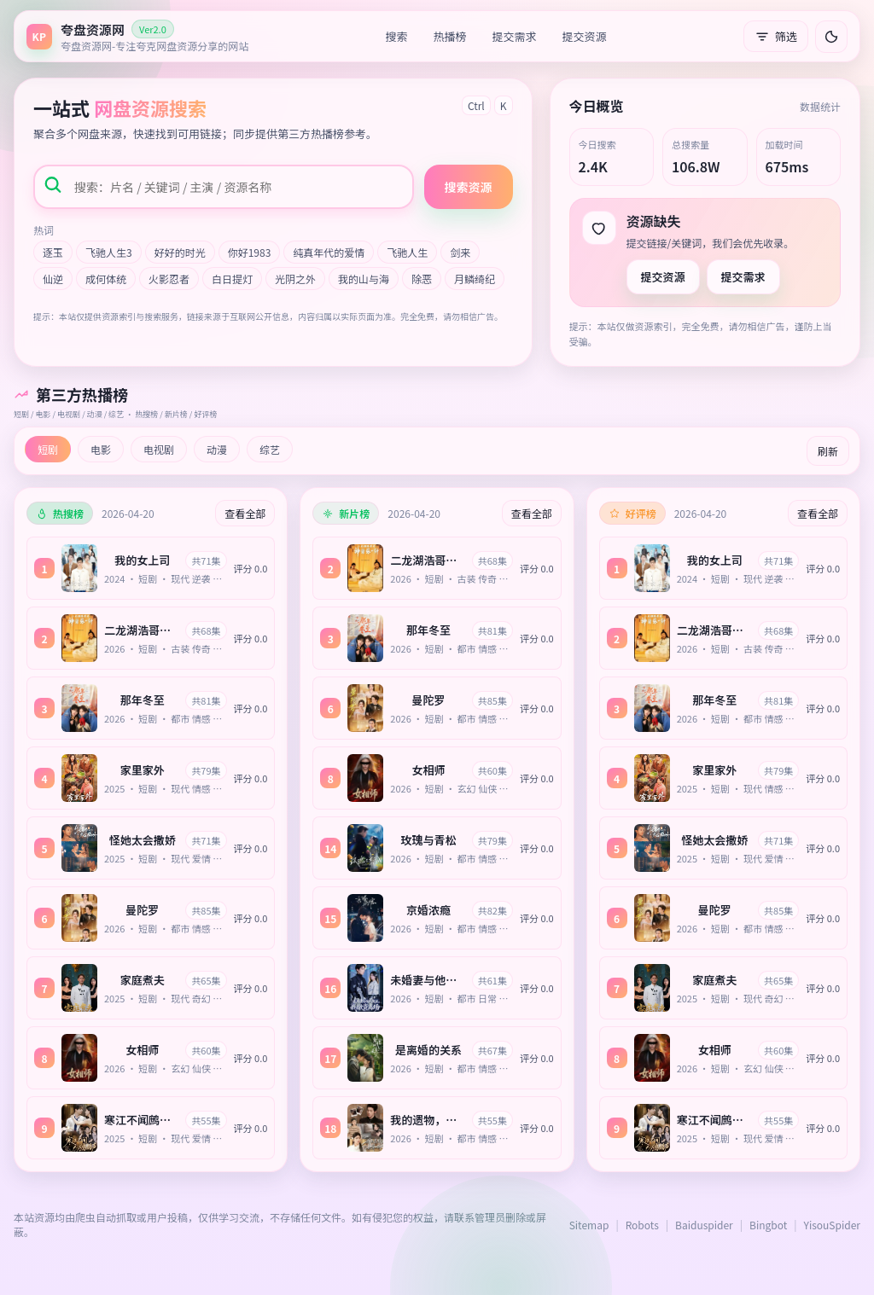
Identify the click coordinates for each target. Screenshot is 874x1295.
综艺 (269, 449)
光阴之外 (295, 278)
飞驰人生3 (108, 252)
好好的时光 (180, 252)
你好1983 (249, 252)
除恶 (421, 278)
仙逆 (53, 278)
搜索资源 (468, 186)
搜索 (397, 36)
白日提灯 (232, 278)
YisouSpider (832, 1224)
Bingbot (768, 1224)
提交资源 (584, 36)
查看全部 (244, 513)
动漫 (217, 449)
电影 (100, 449)
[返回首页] (137, 36)
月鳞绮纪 (474, 278)
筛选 (776, 36)
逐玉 (53, 252)
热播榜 (450, 36)
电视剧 (158, 449)
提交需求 (514, 36)
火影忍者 (169, 278)
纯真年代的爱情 (328, 252)
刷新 (828, 451)
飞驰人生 (407, 252)
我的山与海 (363, 278)
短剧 (48, 449)
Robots (642, 1224)
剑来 (460, 252)
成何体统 (105, 278)
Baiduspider (704, 1224)
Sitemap (589, 1224)
